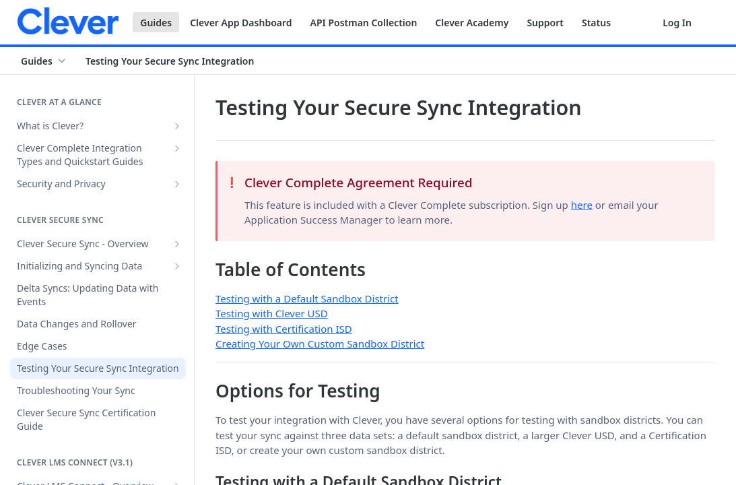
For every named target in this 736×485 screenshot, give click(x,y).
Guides (156, 22)
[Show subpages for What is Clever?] (177, 126)
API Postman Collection (363, 22)
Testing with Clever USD (271, 313)
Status (596, 22)
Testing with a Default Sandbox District (307, 298)
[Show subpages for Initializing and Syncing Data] (177, 266)
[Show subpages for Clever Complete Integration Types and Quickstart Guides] (177, 148)
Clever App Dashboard (241, 22)
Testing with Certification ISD (283, 328)
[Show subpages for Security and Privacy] (177, 184)
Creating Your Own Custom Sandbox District (319, 343)
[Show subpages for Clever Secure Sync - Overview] (177, 243)
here (582, 205)
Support (545, 22)
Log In (677, 22)
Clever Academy (471, 22)
